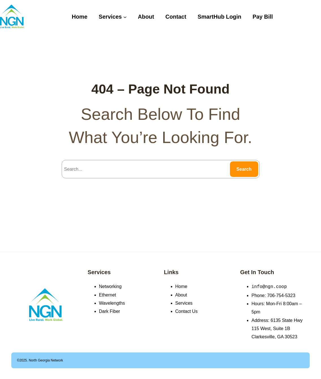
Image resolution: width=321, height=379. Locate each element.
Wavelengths (112, 303)
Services (99, 272)
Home (181, 286)
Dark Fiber (109, 311)
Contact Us (186, 311)
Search (243, 169)
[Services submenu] (125, 16)
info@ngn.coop (269, 286)
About (181, 295)
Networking (110, 286)
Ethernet (107, 295)
